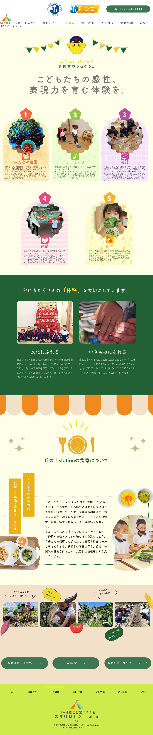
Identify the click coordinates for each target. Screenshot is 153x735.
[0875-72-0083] (128, 9)
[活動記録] (75, 663)
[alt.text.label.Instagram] (76, 721)
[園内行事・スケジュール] (127, 663)
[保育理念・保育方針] (24, 663)
